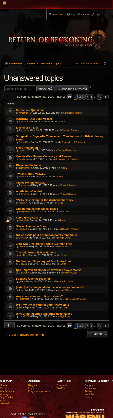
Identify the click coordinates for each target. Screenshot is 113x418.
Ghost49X (23, 142)
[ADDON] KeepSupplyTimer (34, 118)
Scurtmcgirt (24, 308)
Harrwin (22, 150)
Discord (89, 397)
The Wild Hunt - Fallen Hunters (36, 252)
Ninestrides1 (25, 113)
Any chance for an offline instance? (39, 296)
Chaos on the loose (28, 165)
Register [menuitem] (85, 14)
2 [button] (80, 96)
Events (60, 176)
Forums (4, 388)
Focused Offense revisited (33, 278)
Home (3, 385)
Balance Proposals (70, 229)
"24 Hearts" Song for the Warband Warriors (44, 200)
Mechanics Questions (30, 110)
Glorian (22, 264)
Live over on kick (27, 127)
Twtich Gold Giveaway (30, 173)
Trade (65, 308)
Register (33, 385)
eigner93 (23, 273)
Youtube (89, 394)
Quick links (57, 14)
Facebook (90, 388)
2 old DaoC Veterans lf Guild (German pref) (44, 243)
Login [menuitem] (97, 14)
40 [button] (99, 96)
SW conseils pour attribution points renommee (46, 235)
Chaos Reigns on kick (30, 182)
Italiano (63, 220)
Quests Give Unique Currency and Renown (44, 156)
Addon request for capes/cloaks (37, 208)
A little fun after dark (29, 191)
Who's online (7, 391)
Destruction (62, 246)
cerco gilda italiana (28, 217)
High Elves (65, 238)
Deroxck (23, 238)
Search (44, 88)
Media (64, 168)
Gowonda (62, 385)
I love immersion (27, 147)
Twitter (88, 391)
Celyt (21, 159)
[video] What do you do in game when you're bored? (50, 287)
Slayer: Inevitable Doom (31, 226)
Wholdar (23, 255)
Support (89, 385)
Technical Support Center (74, 299)
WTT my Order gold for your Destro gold (42, 305)
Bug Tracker (7, 397)
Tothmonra (24, 130)
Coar (21, 246)
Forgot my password (39, 391)
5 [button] (92, 96)
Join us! (4, 403)
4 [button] (88, 96)
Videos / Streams (70, 130)
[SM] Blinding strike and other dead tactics (44, 313)
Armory (4, 394)
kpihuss (22, 121)
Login (31, 388)
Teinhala (23, 290)
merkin (22, 203)
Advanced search (70, 88)
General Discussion (72, 113)
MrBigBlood (24, 211)
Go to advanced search (88, 63)
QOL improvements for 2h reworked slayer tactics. (49, 270)
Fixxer (22, 176)
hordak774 (24, 316)
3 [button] (84, 96)
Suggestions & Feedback (73, 142)
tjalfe (21, 281)
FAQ (72, 14)
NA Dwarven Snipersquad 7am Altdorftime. (44, 261)
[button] (69, 96)
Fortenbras (24, 299)
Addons (62, 121)
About (3, 400)
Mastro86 (23, 220)
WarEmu (61, 388)
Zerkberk (23, 229)
